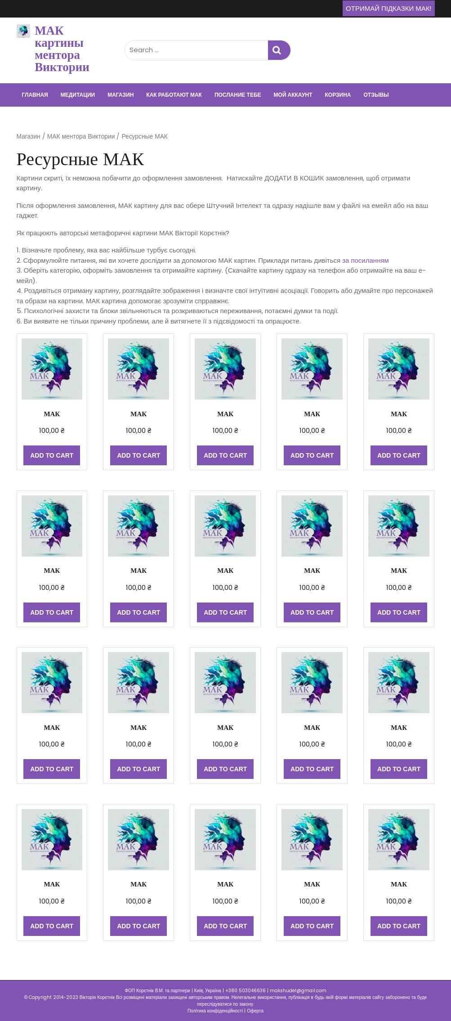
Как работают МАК (174, 95)
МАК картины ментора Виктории (62, 48)
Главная (35, 95)
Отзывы (375, 95)
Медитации (78, 95)
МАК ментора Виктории (81, 136)
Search (279, 50)
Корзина (338, 95)
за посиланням (365, 260)
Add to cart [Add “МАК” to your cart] (51, 455)
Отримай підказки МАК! (388, 8)
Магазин (120, 95)
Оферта (255, 1011)
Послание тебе (237, 95)
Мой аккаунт (293, 95)
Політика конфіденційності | (217, 1011)
